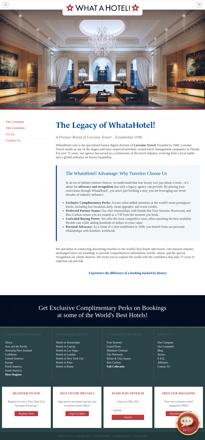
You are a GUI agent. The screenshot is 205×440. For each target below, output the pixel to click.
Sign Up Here (77, 413)
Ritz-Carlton (114, 362)
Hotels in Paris (64, 362)
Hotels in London (66, 354)
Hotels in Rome (65, 366)
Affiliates (163, 362)
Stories (161, 354)
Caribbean (11, 354)
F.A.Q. (10, 134)
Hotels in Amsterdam (68, 342)
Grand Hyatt (114, 346)
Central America (14, 358)
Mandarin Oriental (117, 350)
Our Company (15, 121)
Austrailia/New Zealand (18, 350)
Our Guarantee (15, 128)
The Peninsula (115, 354)
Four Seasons (114, 342)
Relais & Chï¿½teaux (119, 358)
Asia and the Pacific (16, 346)
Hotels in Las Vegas (67, 350)
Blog (160, 350)
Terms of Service (65, 436)
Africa (8, 342)
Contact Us (13, 140)
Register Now (26, 413)
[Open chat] (188, 423)
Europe (9, 362)
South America (13, 370)
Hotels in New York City (70, 358)
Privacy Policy (140, 436)
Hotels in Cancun (65, 346)
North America (13, 366)
